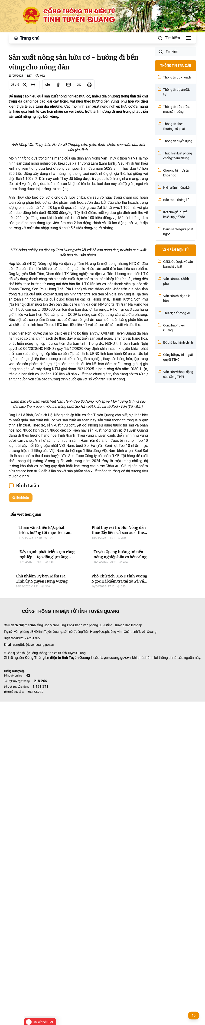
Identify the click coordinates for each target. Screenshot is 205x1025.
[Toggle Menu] (188, 38)
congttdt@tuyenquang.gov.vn (33, 968)
